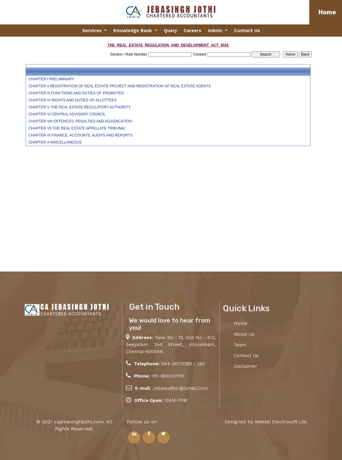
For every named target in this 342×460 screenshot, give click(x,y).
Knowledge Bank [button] (133, 30)
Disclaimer (245, 366)
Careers (192, 30)
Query (170, 30)
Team (240, 345)
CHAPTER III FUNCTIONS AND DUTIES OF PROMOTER (76, 93)
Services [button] (92, 30)
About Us (244, 334)
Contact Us (247, 30)
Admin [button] (216, 30)
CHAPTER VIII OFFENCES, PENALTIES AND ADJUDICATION (80, 121)
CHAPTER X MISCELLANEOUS (55, 142)
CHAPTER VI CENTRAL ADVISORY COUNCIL (67, 114)
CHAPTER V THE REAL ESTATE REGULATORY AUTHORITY (79, 107)
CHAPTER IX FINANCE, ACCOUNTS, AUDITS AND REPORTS (80, 135)
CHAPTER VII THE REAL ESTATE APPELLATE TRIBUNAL (77, 128)
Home (327, 12)
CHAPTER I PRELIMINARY (51, 79)
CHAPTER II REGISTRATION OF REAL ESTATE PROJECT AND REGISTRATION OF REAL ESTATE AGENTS (119, 86)
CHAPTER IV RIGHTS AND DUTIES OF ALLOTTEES (72, 100)
